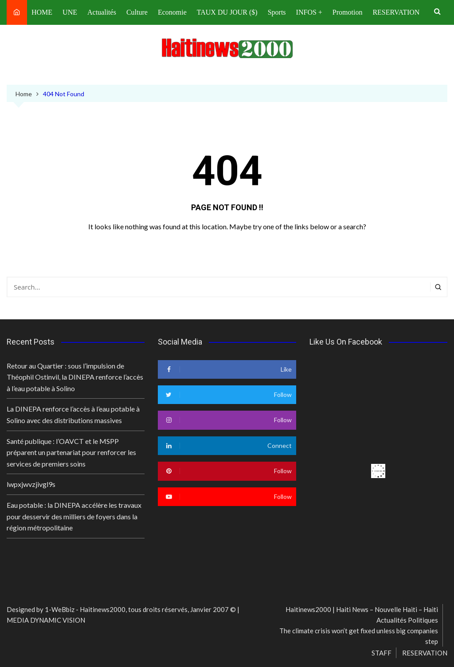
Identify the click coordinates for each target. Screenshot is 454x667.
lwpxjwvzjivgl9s (31, 484)
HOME (41, 12)
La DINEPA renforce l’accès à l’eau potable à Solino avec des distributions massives (73, 414)
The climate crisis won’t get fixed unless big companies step (358, 636)
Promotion (348, 12)
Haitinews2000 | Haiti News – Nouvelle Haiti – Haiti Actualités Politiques (362, 614)
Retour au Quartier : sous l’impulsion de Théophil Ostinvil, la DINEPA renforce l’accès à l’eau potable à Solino (75, 376)
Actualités (101, 12)
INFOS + (309, 12)
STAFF (381, 653)
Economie (172, 12)
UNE (70, 12)
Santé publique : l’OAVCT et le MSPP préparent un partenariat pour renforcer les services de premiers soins (71, 452)
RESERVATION (395, 12)
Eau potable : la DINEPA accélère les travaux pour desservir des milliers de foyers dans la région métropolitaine (74, 516)
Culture (137, 12)
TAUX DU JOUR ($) (227, 12)
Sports (277, 12)
